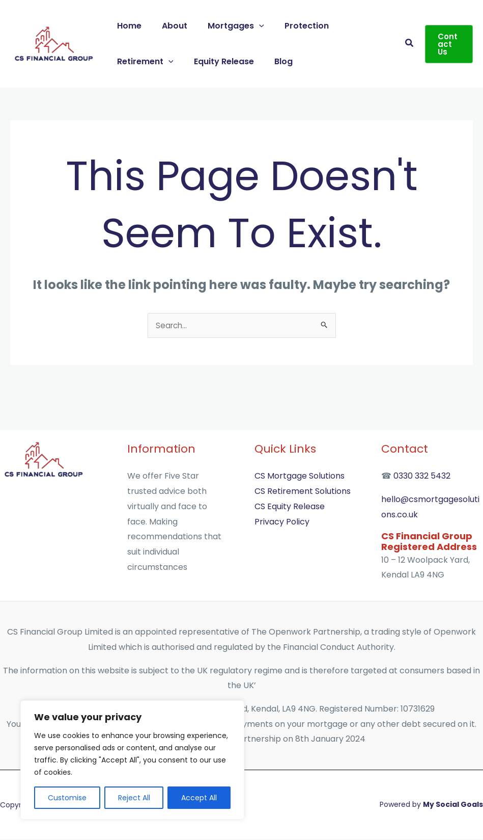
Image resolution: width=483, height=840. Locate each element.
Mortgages (225, 26)
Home (127, 26)
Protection (292, 26)
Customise (67, 798)
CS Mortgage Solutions (299, 477)
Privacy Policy (281, 523)
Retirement (143, 61)
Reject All (134, 798)
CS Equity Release (289, 507)
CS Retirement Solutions (302, 492)
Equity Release (218, 61)
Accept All (199, 798)
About (168, 26)
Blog (273, 61)
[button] (249, 26)
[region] (132, 760)
